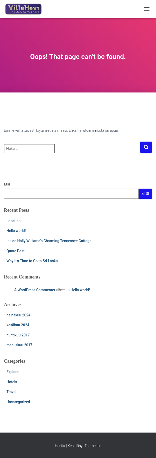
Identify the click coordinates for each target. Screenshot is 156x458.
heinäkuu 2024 (18, 315)
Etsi (7, 184)
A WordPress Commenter (34, 290)
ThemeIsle (92, 446)
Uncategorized (18, 402)
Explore (12, 372)
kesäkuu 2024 (17, 325)
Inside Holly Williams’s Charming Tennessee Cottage (48, 241)
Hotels (11, 382)
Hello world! (16, 231)
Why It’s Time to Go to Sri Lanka (32, 261)
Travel (11, 392)
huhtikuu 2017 (18, 335)
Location (13, 221)
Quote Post (15, 251)
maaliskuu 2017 (19, 345)
